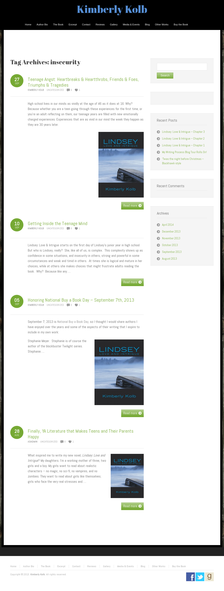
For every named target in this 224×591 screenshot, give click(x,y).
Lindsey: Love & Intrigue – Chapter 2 (183, 138)
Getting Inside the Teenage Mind (57, 223)
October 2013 (170, 245)
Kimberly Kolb (112, 9)
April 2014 (168, 225)
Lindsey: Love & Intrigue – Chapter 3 (183, 132)
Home (13, 566)
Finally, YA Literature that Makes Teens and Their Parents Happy (80, 434)
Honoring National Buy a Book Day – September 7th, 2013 (81, 300)
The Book (46, 566)
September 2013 (172, 252)
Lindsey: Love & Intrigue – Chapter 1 (183, 145)
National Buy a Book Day (72, 321)
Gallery (106, 566)
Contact (76, 566)
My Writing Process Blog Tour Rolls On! (184, 152)
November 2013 (171, 238)
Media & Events (125, 566)
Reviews (91, 566)
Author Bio (28, 566)
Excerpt (61, 566)
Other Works (158, 566)
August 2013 (169, 259)
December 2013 (171, 231)
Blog (143, 566)
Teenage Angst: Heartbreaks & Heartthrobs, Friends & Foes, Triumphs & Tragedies (83, 82)
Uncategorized (55, 89)
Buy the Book (179, 566)
